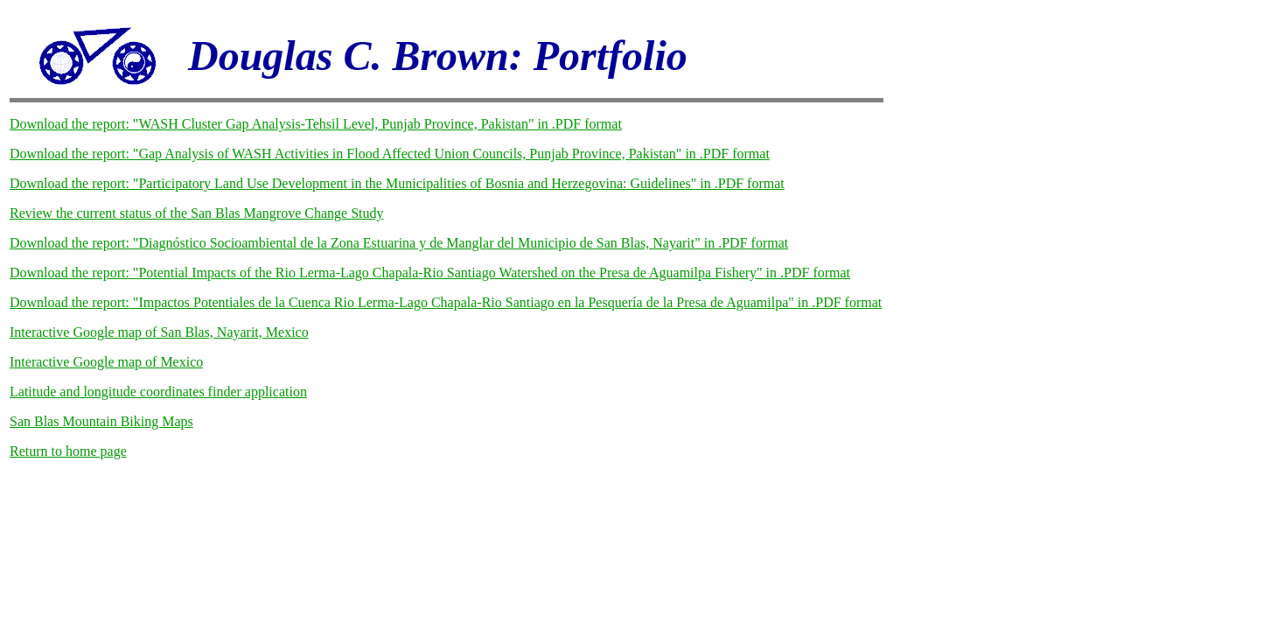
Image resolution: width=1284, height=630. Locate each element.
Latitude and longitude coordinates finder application (158, 391)
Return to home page (68, 451)
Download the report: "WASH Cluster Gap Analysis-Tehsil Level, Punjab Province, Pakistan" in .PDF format (316, 123)
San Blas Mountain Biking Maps (101, 421)
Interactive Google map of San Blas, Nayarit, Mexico (159, 332)
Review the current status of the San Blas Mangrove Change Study (196, 213)
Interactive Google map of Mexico (106, 361)
